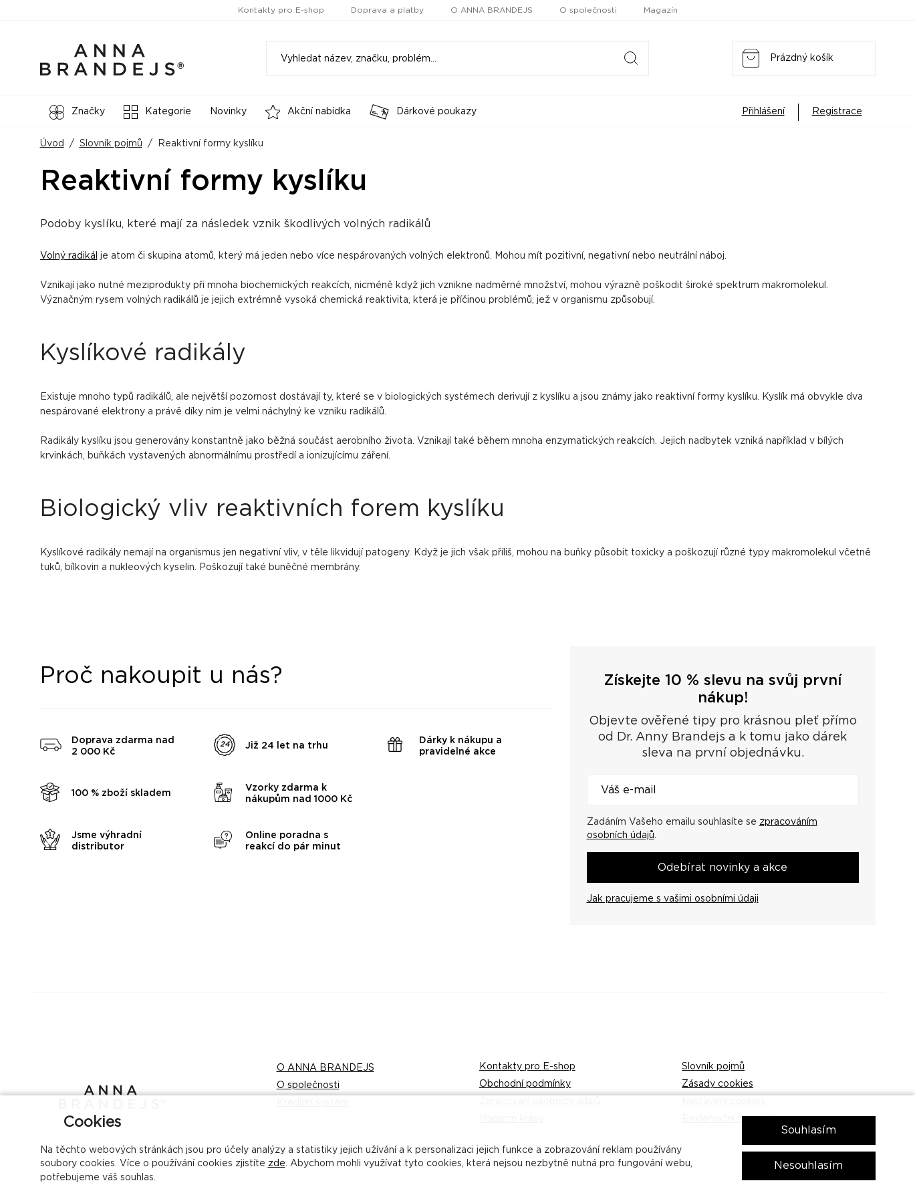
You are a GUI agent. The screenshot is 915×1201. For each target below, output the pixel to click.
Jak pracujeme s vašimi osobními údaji (673, 899)
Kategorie (157, 112)
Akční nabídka (308, 112)
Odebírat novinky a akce (722, 867)
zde (276, 1163)
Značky (77, 112)
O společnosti (588, 10)
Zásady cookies (717, 1084)
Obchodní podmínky (525, 1084)
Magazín (661, 10)
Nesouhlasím (808, 1165)
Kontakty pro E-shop (281, 10)
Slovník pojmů (111, 143)
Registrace (837, 111)
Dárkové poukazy (423, 112)
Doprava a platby (387, 10)
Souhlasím (808, 1130)
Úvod (52, 143)
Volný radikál (69, 256)
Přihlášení (763, 111)
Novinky (228, 111)
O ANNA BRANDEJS (491, 10)
